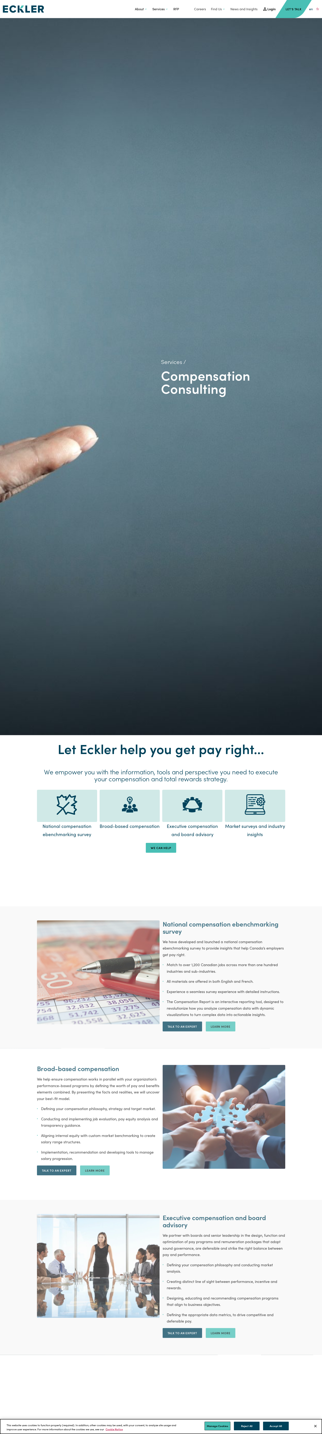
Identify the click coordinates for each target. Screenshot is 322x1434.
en (311, 8)
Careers (200, 9)
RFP (176, 9)
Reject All (246, 1426)
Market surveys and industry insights (255, 830)
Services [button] (158, 9)
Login (271, 9)
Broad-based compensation (130, 826)
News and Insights (244, 9)
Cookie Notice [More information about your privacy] (114, 1429)
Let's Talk (293, 9)
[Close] (315, 1426)
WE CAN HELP (161, 848)
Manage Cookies (217, 1426)
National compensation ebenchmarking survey (67, 830)
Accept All (276, 1426)
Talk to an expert (182, 1130)
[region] (161, 1426)
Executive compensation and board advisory (192, 830)
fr (317, 8)
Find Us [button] (216, 9)
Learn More (220, 1130)
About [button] (139, 9)
